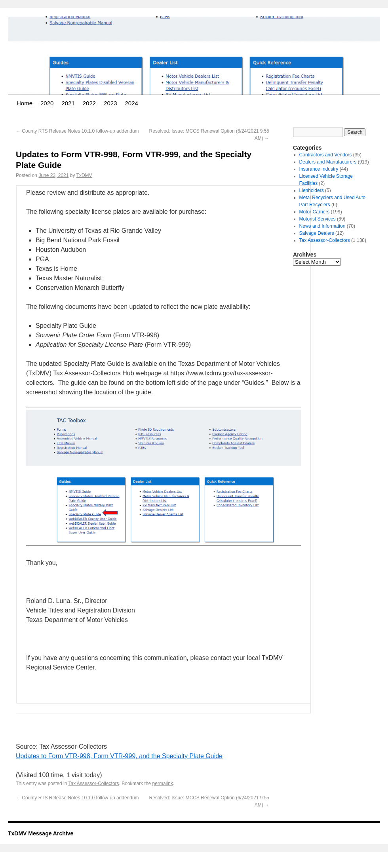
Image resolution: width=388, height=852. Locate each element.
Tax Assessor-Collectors (93, 783)
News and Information (322, 226)
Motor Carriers (314, 212)
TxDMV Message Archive (40, 833)
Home (24, 103)
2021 (67, 103)
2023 (110, 103)
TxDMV (84, 175)
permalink (162, 783)
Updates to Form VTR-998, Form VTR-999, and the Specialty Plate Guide (119, 756)
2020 (46, 103)
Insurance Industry (319, 169)
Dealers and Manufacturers (328, 162)
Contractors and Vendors (325, 155)
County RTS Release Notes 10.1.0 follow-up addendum (77, 131)
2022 (89, 103)
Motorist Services (317, 219)
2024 (131, 103)
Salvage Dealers (316, 233)
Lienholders (311, 190)
